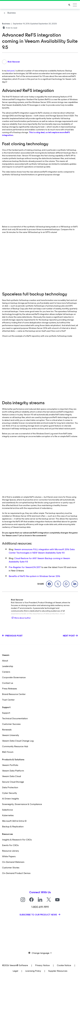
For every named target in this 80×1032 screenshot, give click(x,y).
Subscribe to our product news (38, 915)
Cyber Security (9, 793)
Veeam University (10, 735)
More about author (21, 618)
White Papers (9, 856)
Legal (15, 971)
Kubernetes (8, 815)
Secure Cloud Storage (13, 782)
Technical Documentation (15, 718)
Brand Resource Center (14, 694)
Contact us (7, 683)
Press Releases (9, 688)
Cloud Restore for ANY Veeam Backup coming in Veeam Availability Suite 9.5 (39, 560)
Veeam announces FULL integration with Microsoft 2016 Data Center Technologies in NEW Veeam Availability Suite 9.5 (42, 551)
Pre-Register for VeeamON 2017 (25, 567)
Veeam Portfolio (10, 765)
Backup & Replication (13, 826)
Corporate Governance (14, 677)
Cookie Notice (64, 965)
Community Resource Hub (15, 746)
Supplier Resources (57, 971)
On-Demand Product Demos (16, 873)
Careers (6, 672)
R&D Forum (7, 752)
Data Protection (10, 787)
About (5, 661)
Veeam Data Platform (13, 771)
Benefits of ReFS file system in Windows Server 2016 (34, 576)
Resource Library (10, 851)
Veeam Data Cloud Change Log (18, 741)
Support (6, 713)
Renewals (7, 730)
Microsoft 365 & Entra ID (14, 821)
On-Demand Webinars (13, 862)
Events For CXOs (10, 845)
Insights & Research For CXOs (17, 840)
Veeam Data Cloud (11, 776)
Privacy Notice (42, 965)
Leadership (7, 666)
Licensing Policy (33, 971)
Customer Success (11, 724)
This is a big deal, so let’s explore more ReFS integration (36, 134)
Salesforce (7, 810)
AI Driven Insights (10, 798)
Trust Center (8, 700)
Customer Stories (10, 867)
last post (10, 70)
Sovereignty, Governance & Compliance (22, 804)
